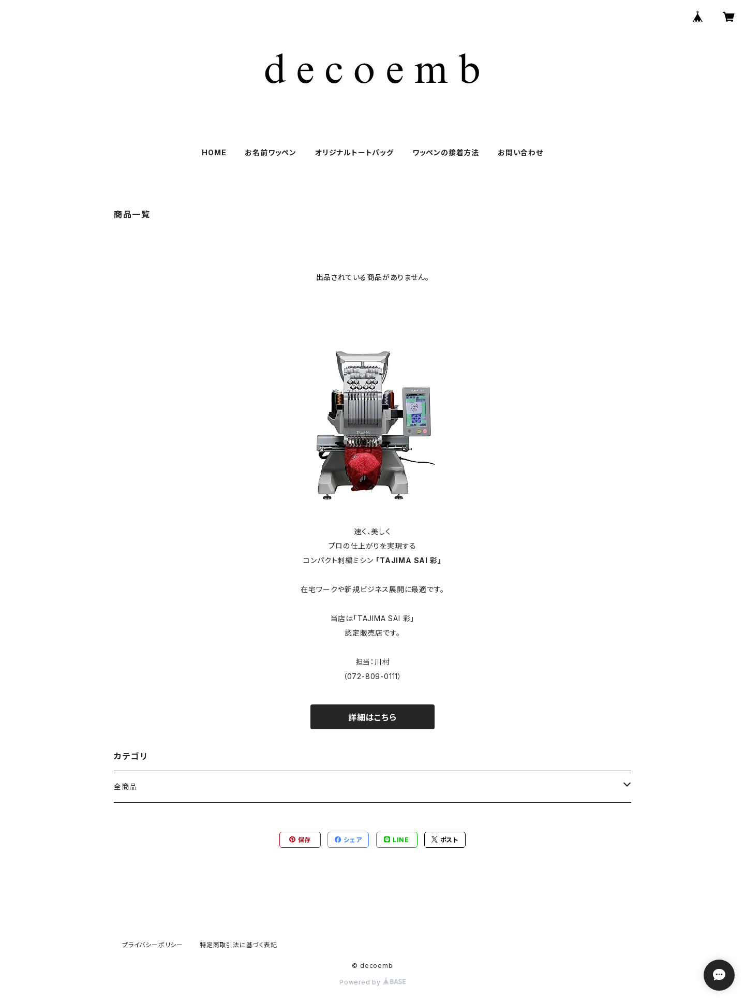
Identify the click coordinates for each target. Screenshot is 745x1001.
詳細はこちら (372, 717)
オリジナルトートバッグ (354, 152)
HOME (214, 152)
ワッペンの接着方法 (445, 152)
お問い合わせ (520, 152)
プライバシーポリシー (152, 945)
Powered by (372, 982)
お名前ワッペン (270, 152)
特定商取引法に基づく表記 (238, 945)
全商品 (125, 786)
